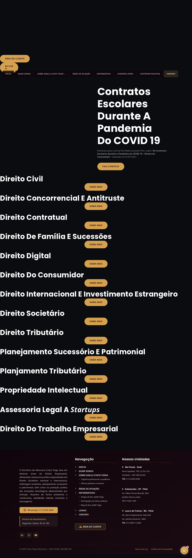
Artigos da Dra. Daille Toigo (92, 497)
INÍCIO (80, 467)
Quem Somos (24, 74)
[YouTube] (36, 535)
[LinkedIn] (22, 535)
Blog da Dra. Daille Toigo (91, 505)
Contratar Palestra (150, 74)
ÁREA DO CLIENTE (90, 526)
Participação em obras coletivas (94, 501)
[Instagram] (29, 535)
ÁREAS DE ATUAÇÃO (87, 488)
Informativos (104, 74)
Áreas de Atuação (81, 74)
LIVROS (80, 510)
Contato (171, 74)
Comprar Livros (125, 74)
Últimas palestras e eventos (92, 483)
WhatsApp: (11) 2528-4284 (38, 510)
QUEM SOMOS (84, 471)
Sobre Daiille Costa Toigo (50, 74)
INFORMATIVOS (85, 492)
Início (8, 74)
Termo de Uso (141, 549)
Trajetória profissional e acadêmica (95, 479)
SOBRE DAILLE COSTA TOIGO (91, 475)
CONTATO (82, 514)
